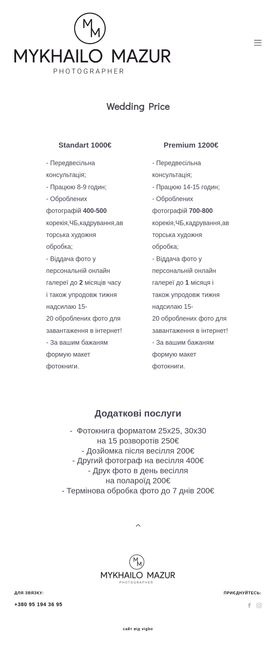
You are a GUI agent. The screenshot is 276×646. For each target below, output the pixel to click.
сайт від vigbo (138, 629)
